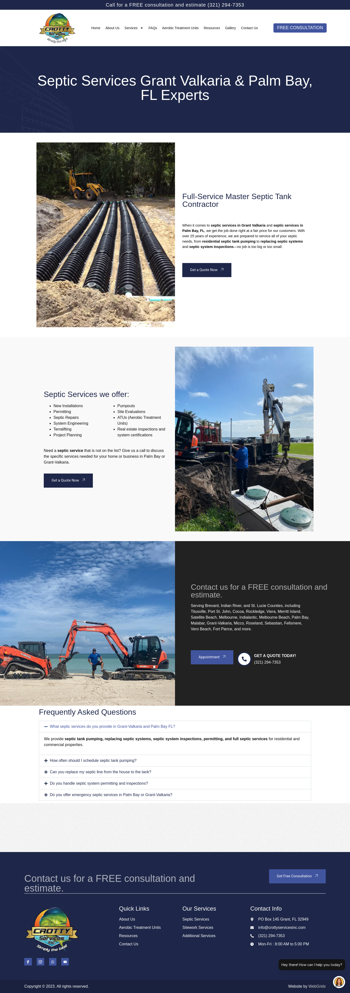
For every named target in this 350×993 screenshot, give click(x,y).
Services (133, 28)
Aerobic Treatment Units (180, 28)
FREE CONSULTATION (300, 28)
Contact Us (249, 28)
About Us (112, 28)
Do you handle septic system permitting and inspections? (99, 783)
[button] (175, 726)
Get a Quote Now (207, 269)
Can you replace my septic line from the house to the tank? (100, 772)
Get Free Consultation (298, 876)
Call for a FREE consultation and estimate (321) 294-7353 (175, 5)
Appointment (213, 656)
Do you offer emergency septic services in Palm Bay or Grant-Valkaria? (111, 795)
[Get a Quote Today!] (244, 659)
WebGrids (317, 986)
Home (95, 28)
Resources (212, 28)
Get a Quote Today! (275, 656)
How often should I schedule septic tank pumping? (93, 760)
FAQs (153, 28)
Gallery (230, 28)
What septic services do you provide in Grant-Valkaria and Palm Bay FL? (112, 726)
